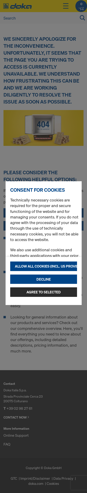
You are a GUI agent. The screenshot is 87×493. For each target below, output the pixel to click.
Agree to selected (43, 292)
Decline (43, 279)
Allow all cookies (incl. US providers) (46, 266)
